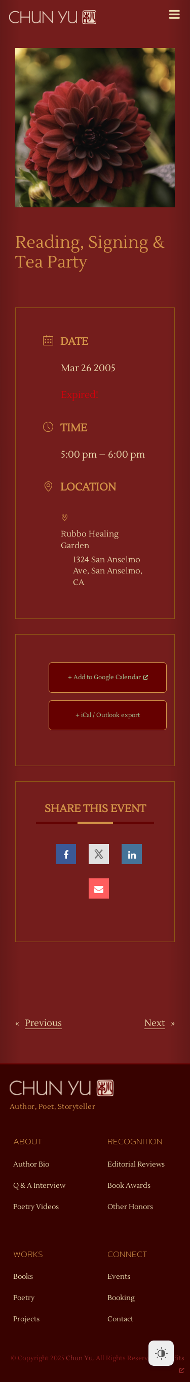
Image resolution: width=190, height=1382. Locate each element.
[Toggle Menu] (174, 14)
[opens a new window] (66, 854)
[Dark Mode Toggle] (161, 1353)
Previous (43, 1023)
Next (154, 1023)
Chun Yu (79, 1358)
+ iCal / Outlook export (107, 715)
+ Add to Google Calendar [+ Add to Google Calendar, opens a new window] (108, 677)
